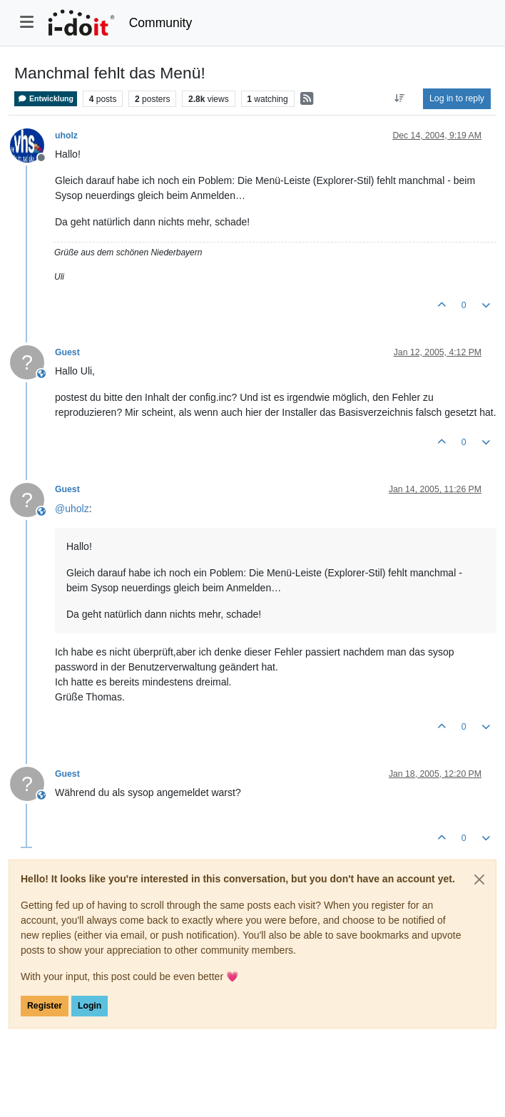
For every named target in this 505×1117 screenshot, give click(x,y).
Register (44, 1006)
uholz (66, 136)
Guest (67, 352)
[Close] (479, 879)
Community (161, 23)
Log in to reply (456, 98)
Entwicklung (45, 98)
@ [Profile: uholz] (72, 508)
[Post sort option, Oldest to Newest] (400, 98)
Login (89, 1006)
